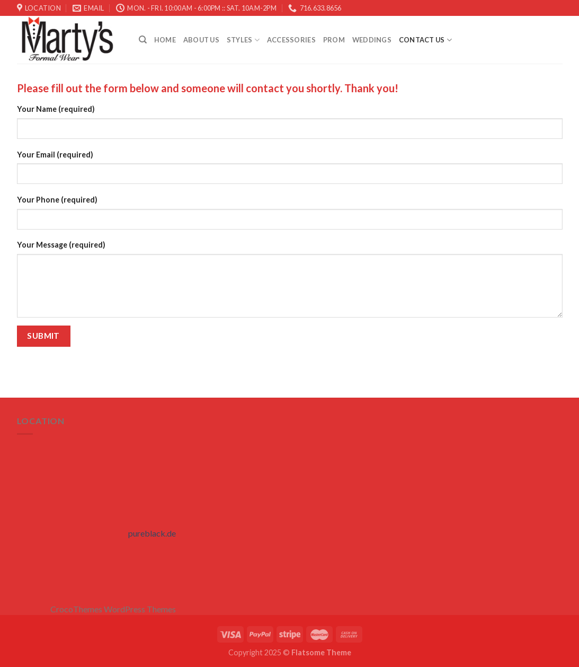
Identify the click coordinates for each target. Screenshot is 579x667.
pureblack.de (152, 533)
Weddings (371, 40)
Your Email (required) (55, 154)
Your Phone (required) (57, 199)
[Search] (143, 40)
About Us (201, 40)
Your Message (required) (61, 244)
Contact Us (425, 40)
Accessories (291, 40)
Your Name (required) (56, 108)
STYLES (243, 40)
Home (165, 40)
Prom (334, 40)
